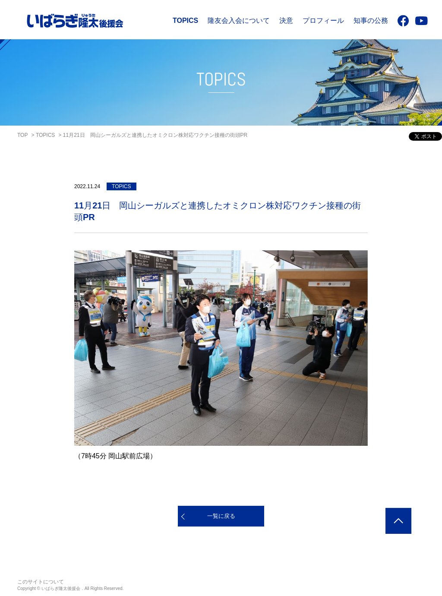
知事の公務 (371, 20)
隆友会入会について (239, 20)
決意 (286, 20)
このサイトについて (40, 582)
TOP (22, 135)
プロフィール (323, 20)
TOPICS (185, 20)
